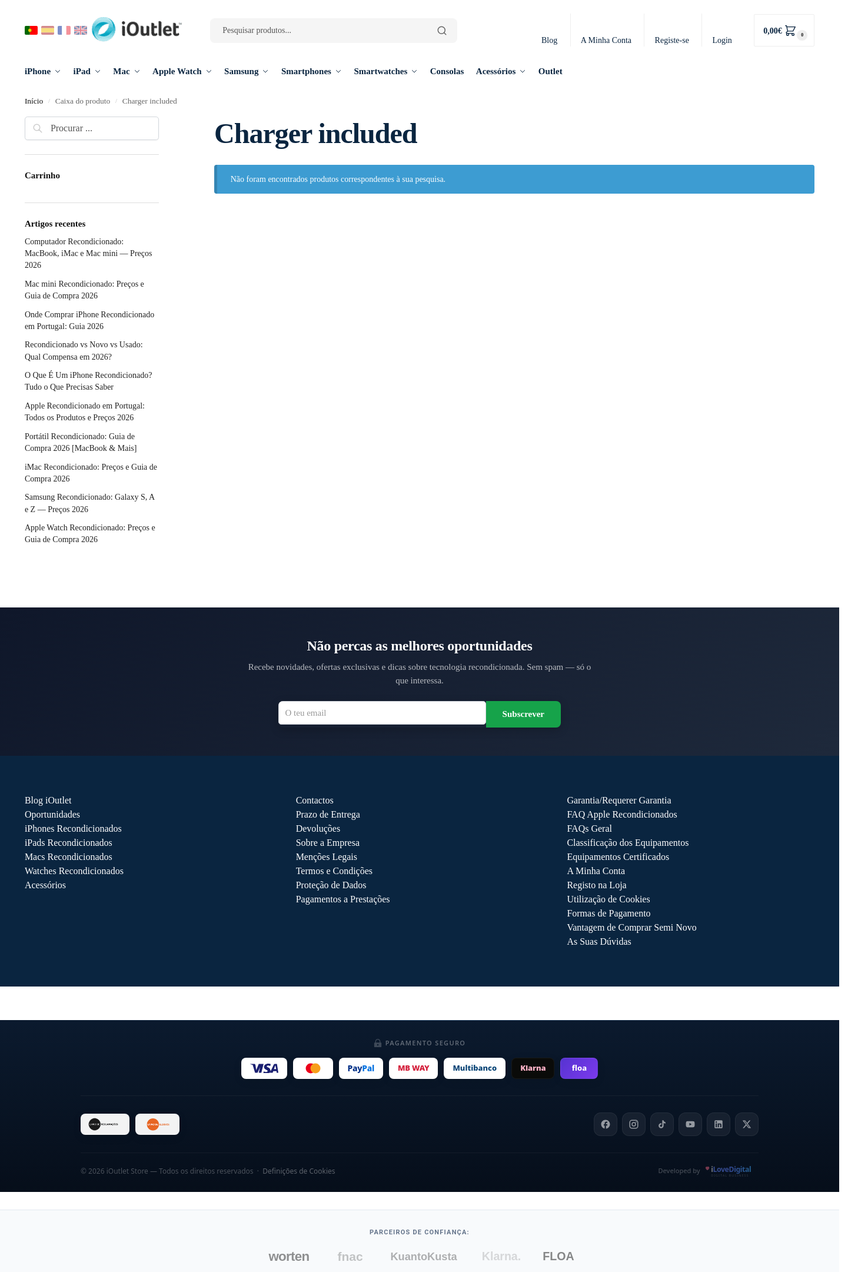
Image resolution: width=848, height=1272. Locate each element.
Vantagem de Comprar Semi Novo (631, 927)
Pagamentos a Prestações (343, 899)
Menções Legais (326, 857)
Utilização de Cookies (608, 899)
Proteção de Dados (331, 885)
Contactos (315, 800)
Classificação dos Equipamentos (628, 843)
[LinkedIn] (718, 1124)
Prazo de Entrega (328, 814)
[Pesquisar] (442, 30)
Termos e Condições (334, 871)
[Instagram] (634, 1124)
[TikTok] (662, 1124)
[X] (747, 1124)
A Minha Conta (606, 40)
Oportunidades (52, 814)
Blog (549, 40)
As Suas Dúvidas (599, 941)
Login (721, 40)
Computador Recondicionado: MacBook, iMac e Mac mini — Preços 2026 (88, 253)
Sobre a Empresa (328, 843)
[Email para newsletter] (382, 713)
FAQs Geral (589, 828)
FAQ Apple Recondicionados (622, 814)
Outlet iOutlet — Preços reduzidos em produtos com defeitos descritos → (419, 1003)
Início (34, 101)
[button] (784, 30)
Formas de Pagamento (608, 913)
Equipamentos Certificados (618, 857)
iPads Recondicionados (68, 843)
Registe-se (672, 40)
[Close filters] (162, 123)
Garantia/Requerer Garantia (619, 800)
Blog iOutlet (48, 800)
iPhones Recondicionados (73, 828)
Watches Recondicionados (74, 871)
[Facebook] (605, 1124)
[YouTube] (690, 1124)
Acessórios (45, 885)
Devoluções (318, 828)
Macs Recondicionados (68, 857)
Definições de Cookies (298, 1171)
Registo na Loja (596, 885)
